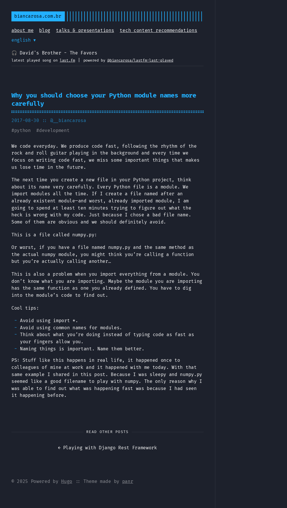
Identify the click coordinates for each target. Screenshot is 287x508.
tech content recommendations (158, 30)
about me (22, 30)
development (54, 130)
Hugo (66, 481)
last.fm (67, 60)
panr (127, 481)
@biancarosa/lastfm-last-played (140, 60)
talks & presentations (85, 30)
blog (44, 30)
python (22, 130)
